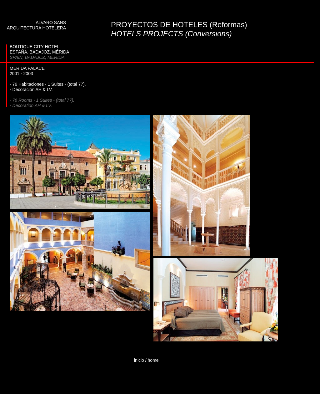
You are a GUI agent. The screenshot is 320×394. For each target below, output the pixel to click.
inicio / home (146, 360)
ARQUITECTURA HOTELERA (36, 27)
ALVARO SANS (51, 22)
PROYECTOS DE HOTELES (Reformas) (179, 24)
